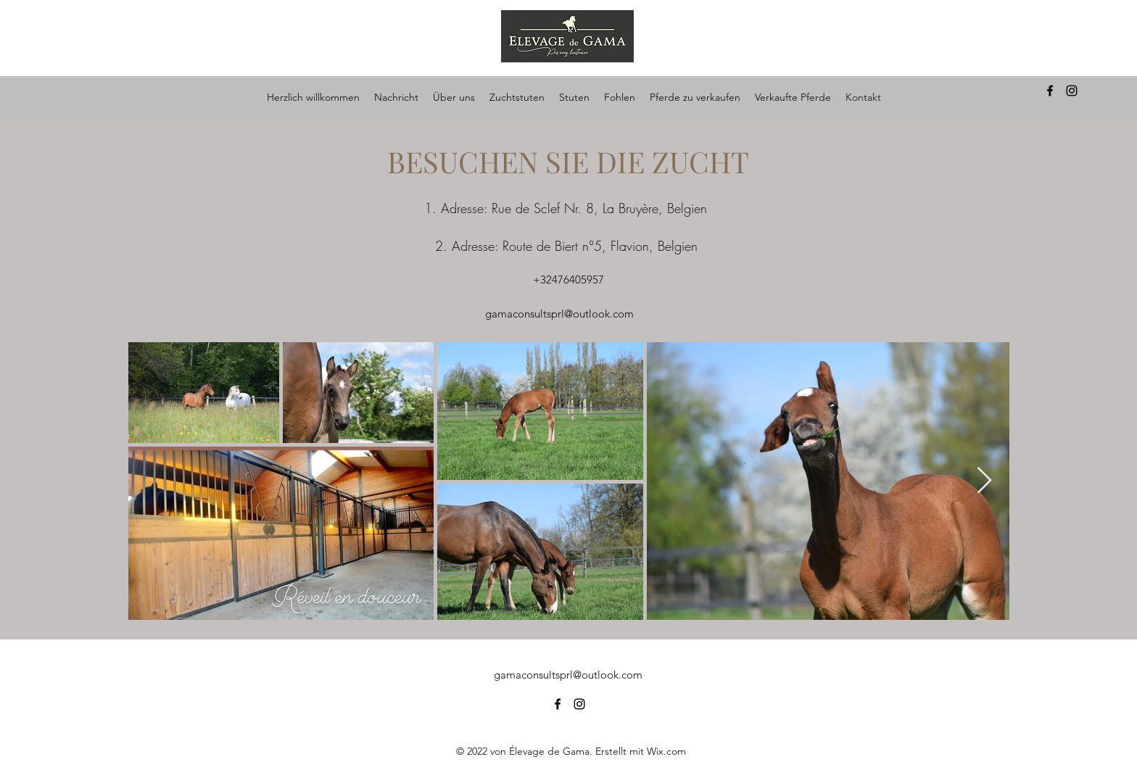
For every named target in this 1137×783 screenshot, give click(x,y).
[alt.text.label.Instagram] (1071, 90)
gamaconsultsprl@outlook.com (559, 313)
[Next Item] (984, 481)
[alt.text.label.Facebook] (1050, 90)
